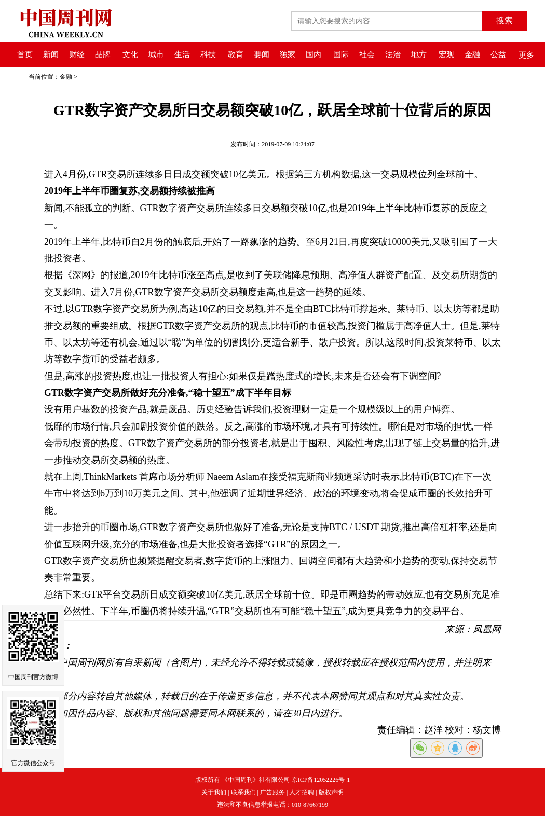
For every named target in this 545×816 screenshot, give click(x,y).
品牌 (103, 54)
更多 (526, 55)
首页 (25, 54)
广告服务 (272, 792)
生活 (182, 54)
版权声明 (331, 792)
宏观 (446, 54)
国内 (313, 54)
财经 (77, 54)
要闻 (261, 54)
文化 (130, 54)
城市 (156, 54)
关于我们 (213, 792)
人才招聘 (301, 792)
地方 (419, 54)
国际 (341, 54)
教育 (235, 54)
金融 (472, 54)
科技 (208, 54)
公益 (498, 54)
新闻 (51, 54)
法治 (393, 54)
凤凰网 (487, 629)
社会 (367, 54)
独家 (287, 54)
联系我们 (243, 792)
